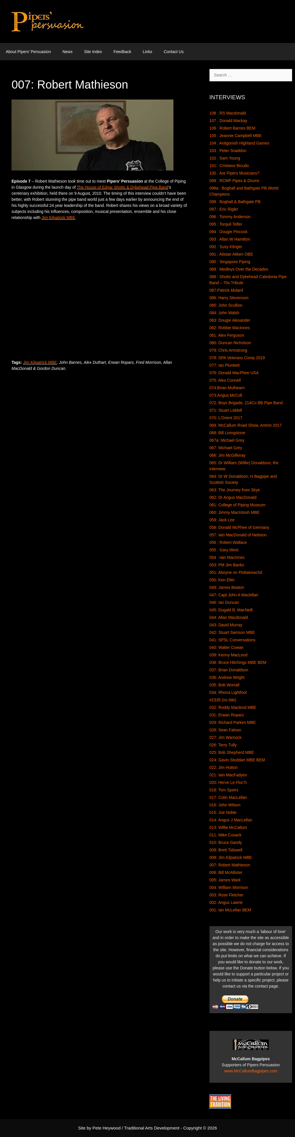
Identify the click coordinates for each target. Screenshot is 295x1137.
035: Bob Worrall (224, 685)
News (68, 51)
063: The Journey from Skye (234, 490)
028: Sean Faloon (225, 730)
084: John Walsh (224, 312)
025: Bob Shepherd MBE (231, 752)
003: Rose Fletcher (226, 895)
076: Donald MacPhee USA (234, 372)
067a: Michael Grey (226, 440)
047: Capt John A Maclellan (233, 595)
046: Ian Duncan (224, 602)
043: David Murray (225, 625)
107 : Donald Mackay (228, 120)
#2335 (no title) (222, 700)
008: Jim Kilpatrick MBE (230, 857)
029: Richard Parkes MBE (232, 722)
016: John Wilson (224, 805)
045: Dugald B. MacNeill (231, 610)
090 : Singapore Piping (229, 261)
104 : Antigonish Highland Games (239, 143)
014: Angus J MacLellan (230, 820)
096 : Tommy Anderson (230, 216)
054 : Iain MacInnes (227, 557)
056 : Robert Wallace (228, 542)
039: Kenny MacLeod (228, 655)
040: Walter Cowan (226, 647)
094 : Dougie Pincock (228, 231)
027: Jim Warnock (225, 737)
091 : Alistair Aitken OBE (231, 254)
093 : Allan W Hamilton (229, 239)
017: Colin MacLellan (228, 797)
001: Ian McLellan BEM (230, 910)
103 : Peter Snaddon (227, 150)
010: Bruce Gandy (225, 842)
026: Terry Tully (223, 745)
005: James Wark (225, 880)
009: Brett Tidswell (225, 850)
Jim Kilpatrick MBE (58, 217)
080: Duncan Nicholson (230, 342)
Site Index (93, 51)
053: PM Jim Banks (226, 565)
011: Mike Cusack (225, 835)
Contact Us (174, 51)
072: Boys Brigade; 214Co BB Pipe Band (246, 402)
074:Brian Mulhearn (227, 387)
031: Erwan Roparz (226, 715)
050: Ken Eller (222, 580)
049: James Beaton (226, 587)
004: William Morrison (228, 887)
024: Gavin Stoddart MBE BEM (237, 760)
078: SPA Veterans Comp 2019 (237, 357)
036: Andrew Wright (227, 677)
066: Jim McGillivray (227, 455)
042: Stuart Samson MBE (232, 632)
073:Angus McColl (225, 395)
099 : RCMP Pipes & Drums (234, 180)
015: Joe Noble (223, 812)
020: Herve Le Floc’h (228, 782)
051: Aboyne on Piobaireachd (235, 572)
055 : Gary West (224, 550)
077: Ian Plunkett (224, 365)
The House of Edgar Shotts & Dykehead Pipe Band (122, 187)
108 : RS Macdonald (227, 113)
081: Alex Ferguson (226, 335)
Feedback (122, 51)
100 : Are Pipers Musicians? (234, 173)
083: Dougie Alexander (229, 320)
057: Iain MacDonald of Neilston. (238, 535)
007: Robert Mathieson (229, 865)
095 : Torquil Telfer (225, 224)
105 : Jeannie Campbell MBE (235, 135)
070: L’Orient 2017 (225, 417)
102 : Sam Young (224, 158)
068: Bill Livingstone (227, 432)
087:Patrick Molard (226, 290)
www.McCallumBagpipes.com (250, 1071)
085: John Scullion (225, 305)
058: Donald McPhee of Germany (239, 527)
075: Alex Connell (225, 380)
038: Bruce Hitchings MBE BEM (237, 662)
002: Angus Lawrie (226, 902)
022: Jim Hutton (223, 767)
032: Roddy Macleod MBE (232, 707)
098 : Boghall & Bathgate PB (234, 201)
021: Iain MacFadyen (228, 775)
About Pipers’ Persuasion (28, 51)
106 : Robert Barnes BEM (232, 128)
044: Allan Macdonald (228, 617)
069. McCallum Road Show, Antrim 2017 (245, 425)
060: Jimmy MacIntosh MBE (234, 512)
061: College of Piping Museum (237, 505)
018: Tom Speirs (224, 790)
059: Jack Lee (222, 520)
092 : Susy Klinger (225, 246)
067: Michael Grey (225, 447)
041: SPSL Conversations (232, 640)
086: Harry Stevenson (228, 297)
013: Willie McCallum (228, 827)
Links (147, 51)
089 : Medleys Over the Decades (238, 269)
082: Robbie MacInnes (229, 327)
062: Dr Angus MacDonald (232, 497)
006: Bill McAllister (225, 872)
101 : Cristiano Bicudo (229, 165)
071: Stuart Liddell (225, 410)
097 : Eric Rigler (223, 209)
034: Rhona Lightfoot (228, 692)
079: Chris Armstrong (228, 350)
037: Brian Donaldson (228, 670)
